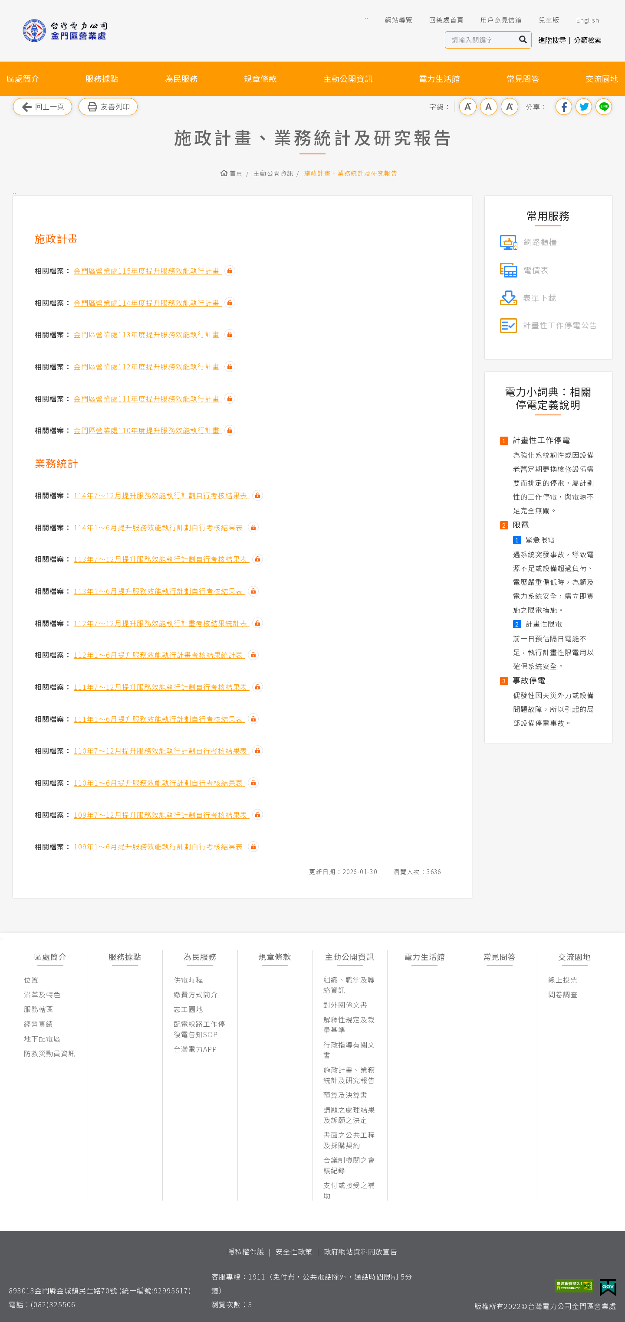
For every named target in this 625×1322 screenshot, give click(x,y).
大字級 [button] (509, 106)
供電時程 (188, 979)
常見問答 (523, 78)
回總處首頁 (440, 20)
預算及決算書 (345, 1095)
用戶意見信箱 (495, 20)
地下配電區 (42, 1038)
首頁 (236, 173)
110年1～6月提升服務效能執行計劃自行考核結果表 (159, 782)
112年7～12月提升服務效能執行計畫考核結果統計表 (162, 623)
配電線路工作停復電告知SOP (199, 1028)
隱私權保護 (245, 1251)
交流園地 (602, 78)
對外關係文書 (345, 1004)
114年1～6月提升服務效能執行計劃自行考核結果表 (159, 527)
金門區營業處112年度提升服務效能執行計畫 (148, 366)
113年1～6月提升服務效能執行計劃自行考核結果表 (159, 591)
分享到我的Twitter (584, 106)
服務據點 (102, 78)
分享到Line (603, 106)
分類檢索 (588, 40)
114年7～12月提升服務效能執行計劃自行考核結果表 (162, 495)
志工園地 (188, 1009)
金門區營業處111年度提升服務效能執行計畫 (148, 398)
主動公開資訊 (348, 78)
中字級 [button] (488, 106)
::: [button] (365, 19)
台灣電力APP (195, 1049)
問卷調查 (563, 994)
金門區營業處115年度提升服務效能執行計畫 (148, 270)
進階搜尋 (552, 40)
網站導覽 (393, 20)
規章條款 (260, 78)
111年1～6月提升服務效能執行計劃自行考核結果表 (159, 719)
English (581, 20)
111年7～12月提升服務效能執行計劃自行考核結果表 (162, 687)
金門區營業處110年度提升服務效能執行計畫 (148, 430)
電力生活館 (439, 78)
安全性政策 (294, 1251)
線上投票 (563, 979)
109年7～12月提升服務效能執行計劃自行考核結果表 (162, 815)
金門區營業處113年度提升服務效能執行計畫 (148, 334)
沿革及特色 (42, 994)
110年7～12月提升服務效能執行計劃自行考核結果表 (162, 750)
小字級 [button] (468, 106)
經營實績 (38, 1023)
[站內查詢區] (480, 40)
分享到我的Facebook (564, 106)
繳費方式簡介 (196, 994)
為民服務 (181, 78)
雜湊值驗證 (229, 270)
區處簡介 (23, 78)
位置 (31, 979)
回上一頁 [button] (42, 107)
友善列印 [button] (108, 107)
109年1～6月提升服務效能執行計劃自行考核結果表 (159, 846)
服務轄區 (38, 1009)
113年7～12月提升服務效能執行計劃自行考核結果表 (162, 559)
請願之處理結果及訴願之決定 (349, 1114)
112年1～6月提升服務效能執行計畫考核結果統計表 (159, 655)
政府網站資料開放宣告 (361, 1251)
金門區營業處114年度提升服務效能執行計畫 (148, 302)
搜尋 (523, 40)
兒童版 (542, 20)
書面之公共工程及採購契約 (349, 1139)
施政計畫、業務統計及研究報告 (351, 173)
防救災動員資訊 (50, 1053)
